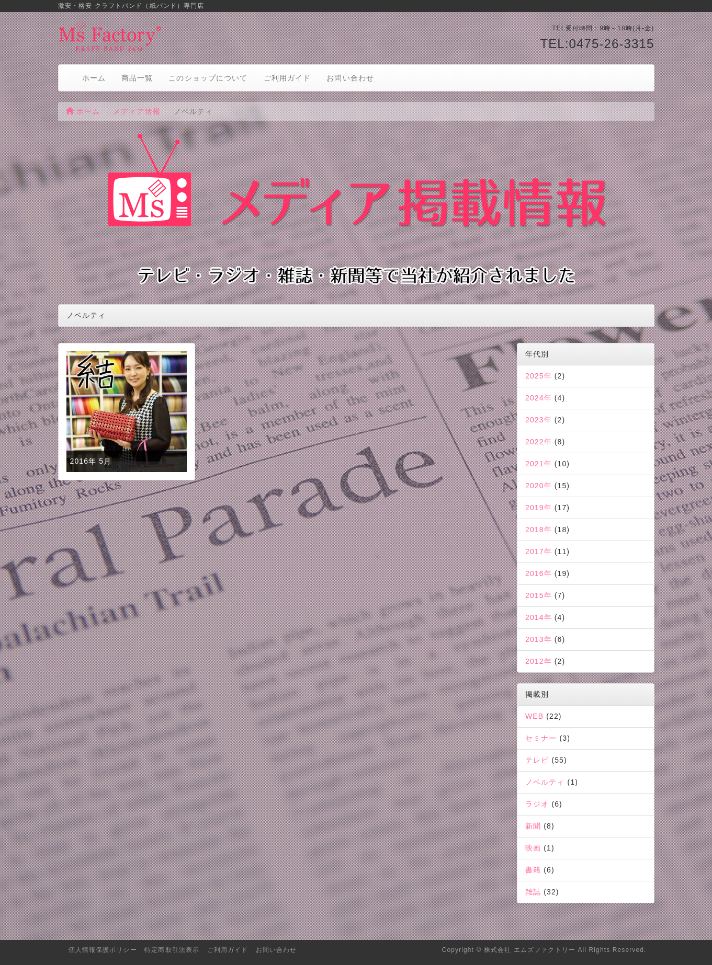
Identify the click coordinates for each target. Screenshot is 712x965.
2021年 (538, 463)
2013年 (538, 639)
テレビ (537, 760)
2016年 (538, 573)
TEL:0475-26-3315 (597, 44)
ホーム (94, 78)
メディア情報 (137, 111)
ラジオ (537, 804)
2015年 (538, 595)
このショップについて (207, 78)
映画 (533, 848)
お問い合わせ (350, 78)
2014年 (538, 617)
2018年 (538, 529)
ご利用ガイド (287, 78)
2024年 (538, 398)
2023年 (538, 420)
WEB (534, 716)
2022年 (538, 442)
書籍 (533, 870)
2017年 (538, 551)
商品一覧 (137, 78)
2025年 (538, 376)
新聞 (533, 826)
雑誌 (533, 892)
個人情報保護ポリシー (103, 949)
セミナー (541, 738)
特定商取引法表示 (171, 949)
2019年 (538, 507)
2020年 (538, 485)
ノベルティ (545, 782)
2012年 (538, 661)
